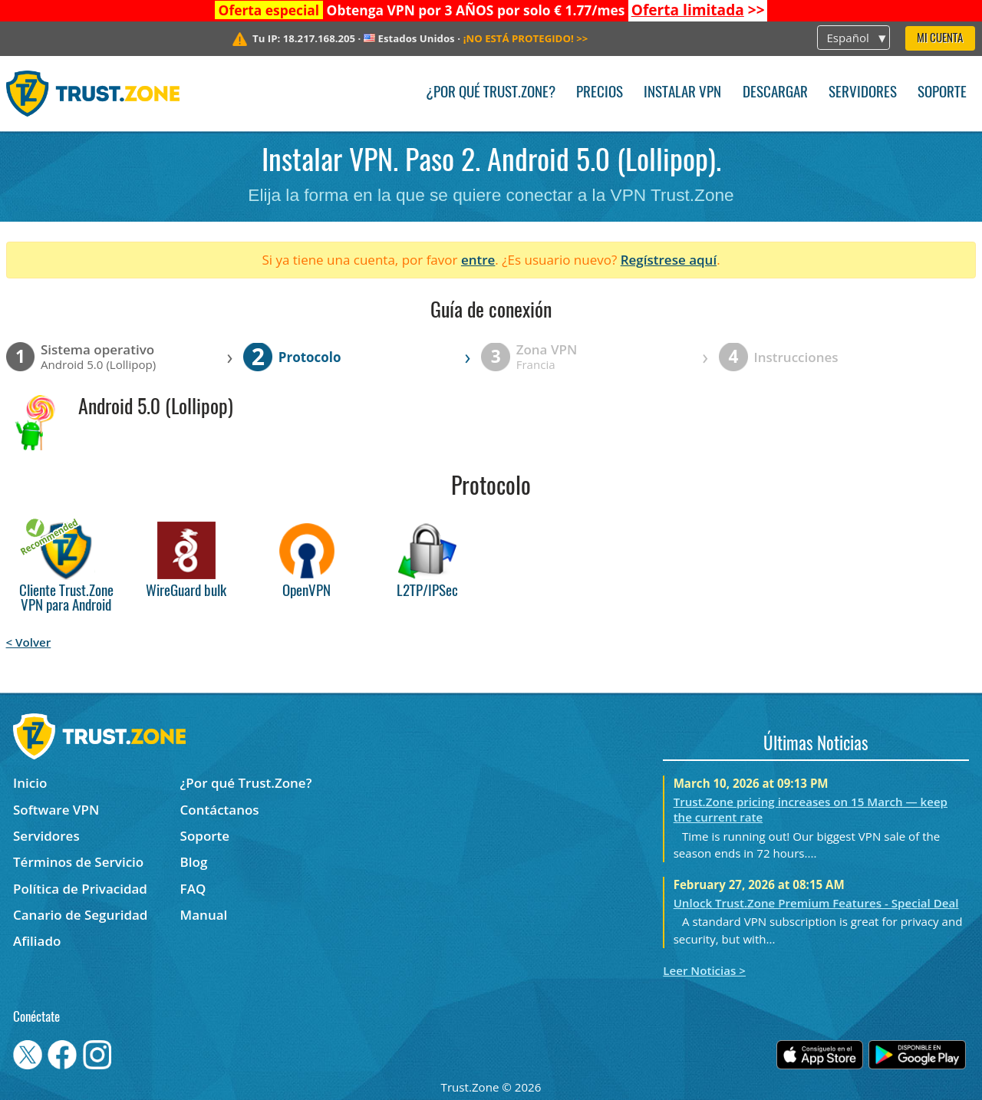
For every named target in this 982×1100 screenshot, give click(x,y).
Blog (194, 862)
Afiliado (37, 941)
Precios (599, 93)
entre (478, 259)
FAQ (193, 888)
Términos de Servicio (78, 862)
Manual (204, 915)
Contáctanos (219, 809)
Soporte (942, 93)
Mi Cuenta (940, 38)
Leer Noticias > (704, 970)
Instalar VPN (682, 93)
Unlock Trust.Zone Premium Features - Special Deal (816, 903)
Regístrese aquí (669, 259)
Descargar (775, 93)
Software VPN (56, 809)
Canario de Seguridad (80, 915)
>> (698, 10)
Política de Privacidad (80, 888)
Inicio (30, 783)
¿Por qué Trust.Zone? (490, 93)
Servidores (863, 93)
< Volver (28, 642)
